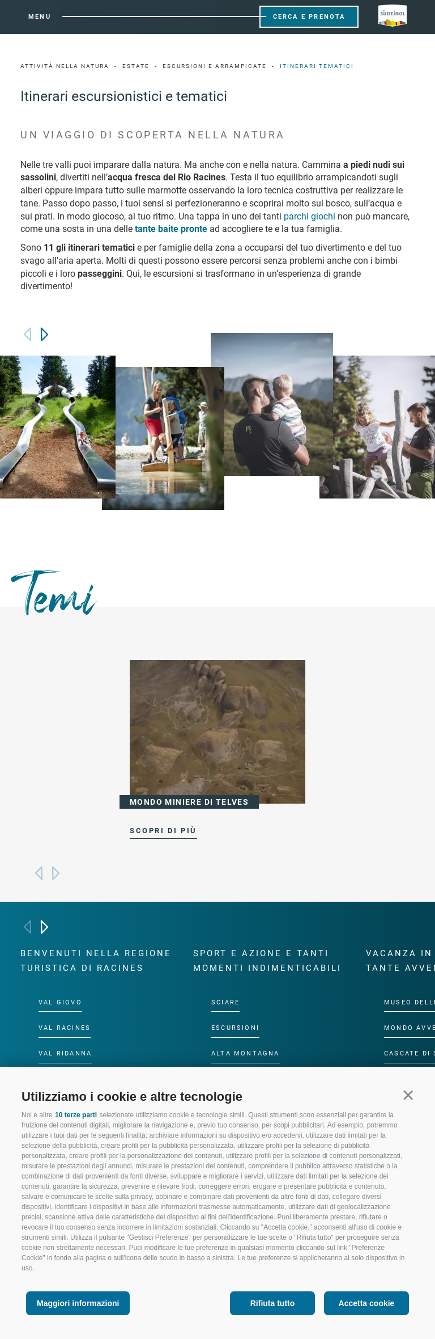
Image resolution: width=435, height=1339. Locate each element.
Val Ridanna (65, 1053)
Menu (39, 16)
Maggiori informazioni (78, 1303)
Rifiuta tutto (272, 1303)
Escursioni (235, 1028)
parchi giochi (309, 216)
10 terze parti (76, 1115)
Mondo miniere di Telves (189, 801)
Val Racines (65, 1028)
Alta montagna (245, 1053)
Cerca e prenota (309, 16)
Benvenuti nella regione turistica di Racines (96, 960)
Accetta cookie (367, 1303)
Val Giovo (60, 1002)
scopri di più (163, 830)
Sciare (225, 1002)
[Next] (44, 334)
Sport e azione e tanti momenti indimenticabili (267, 960)
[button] (408, 1094)
